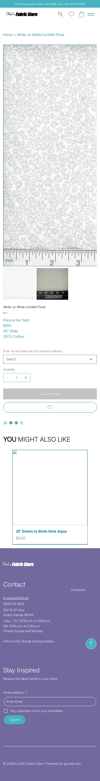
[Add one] (25, 377)
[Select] (50, 359)
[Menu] (91, 14)
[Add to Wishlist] (50, 407)
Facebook (78, 590)
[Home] (8, 34)
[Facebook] (11, 423)
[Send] (91, 643)
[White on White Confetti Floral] (40, 34)
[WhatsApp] (5, 423)
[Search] (59, 14)
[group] (50, 497)
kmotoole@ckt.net (16, 598)
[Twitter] (21, 423)
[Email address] (48, 701)
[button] (81, 14)
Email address (15, 692)
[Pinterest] (16, 423)
